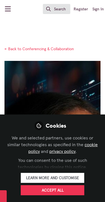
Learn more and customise (52, 178)
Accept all (53, 190)
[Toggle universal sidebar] (8, 9)
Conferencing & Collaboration (39, 49)
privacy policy (62, 151)
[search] (56, 9)
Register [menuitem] (81, 9)
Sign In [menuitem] (98, 9)
